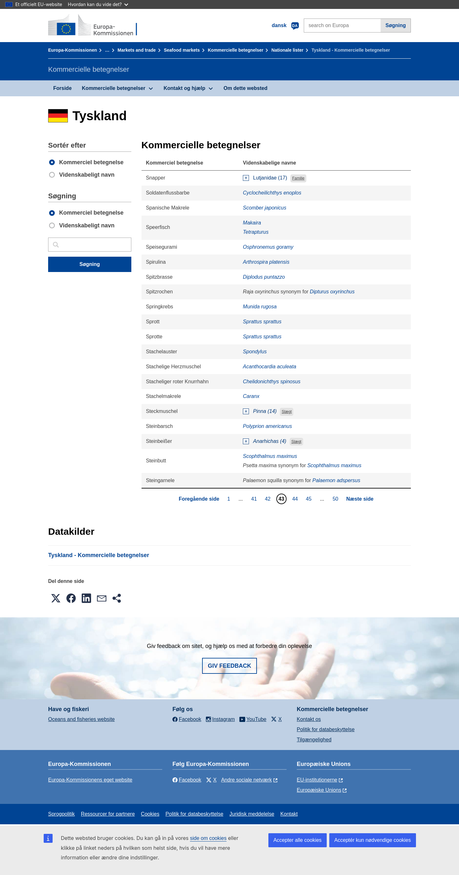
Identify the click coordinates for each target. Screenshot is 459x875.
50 (336, 499)
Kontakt (289, 814)
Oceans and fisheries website (81, 719)
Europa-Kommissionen (72, 50)
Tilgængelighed (314, 739)
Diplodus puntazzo (264, 277)
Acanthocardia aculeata (269, 366)
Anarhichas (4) (269, 441)
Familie (298, 178)
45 (309, 499)
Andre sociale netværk (246, 780)
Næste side (359, 499)
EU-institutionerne (317, 780)
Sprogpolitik (61, 814)
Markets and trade (137, 50)
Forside (62, 88)
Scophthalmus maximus (270, 456)
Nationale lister (287, 50)
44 (296, 499)
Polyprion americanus (267, 426)
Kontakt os (309, 719)
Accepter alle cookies (297, 840)
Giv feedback (229, 666)
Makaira (252, 222)
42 (268, 499)
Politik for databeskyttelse (325, 729)
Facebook (186, 780)
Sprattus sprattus (262, 321)
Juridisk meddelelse (251, 814)
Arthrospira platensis (266, 262)
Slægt (287, 411)
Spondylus (255, 351)
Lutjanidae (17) (270, 177)
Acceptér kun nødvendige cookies (372, 840)
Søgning (395, 25)
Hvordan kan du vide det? (98, 4)
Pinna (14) (265, 411)
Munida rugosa (260, 306)
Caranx (251, 396)
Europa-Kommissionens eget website (90, 780)
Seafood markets (182, 50)
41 (255, 499)
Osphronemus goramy (268, 247)
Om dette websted (245, 88)
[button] (55, 598)
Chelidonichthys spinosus (272, 381)
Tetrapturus (255, 232)
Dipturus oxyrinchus (332, 291)
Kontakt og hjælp (184, 88)
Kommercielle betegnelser (235, 50)
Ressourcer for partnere (108, 814)
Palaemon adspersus (336, 480)
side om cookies (208, 838)
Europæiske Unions (319, 790)
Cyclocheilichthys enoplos (272, 192)
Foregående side (199, 499)
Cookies (150, 814)
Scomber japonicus (264, 207)
